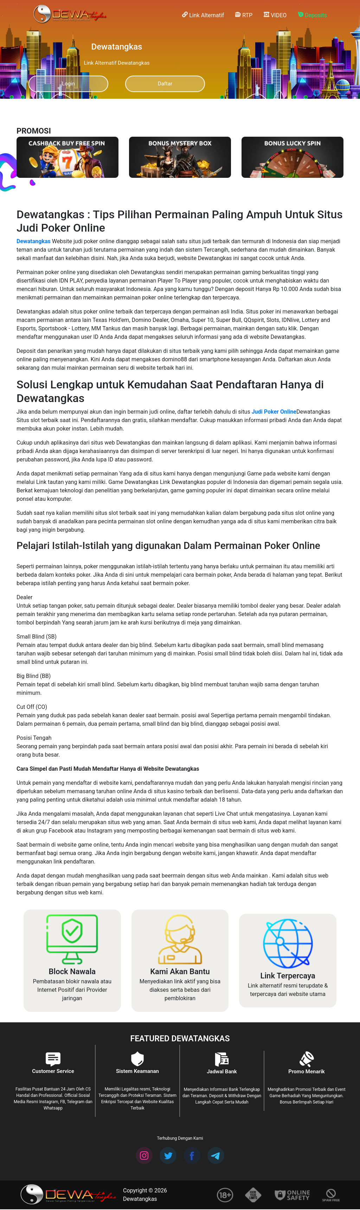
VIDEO (275, 15)
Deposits (312, 15)
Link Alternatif (203, 15)
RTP (243, 15)
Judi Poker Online (273, 412)
